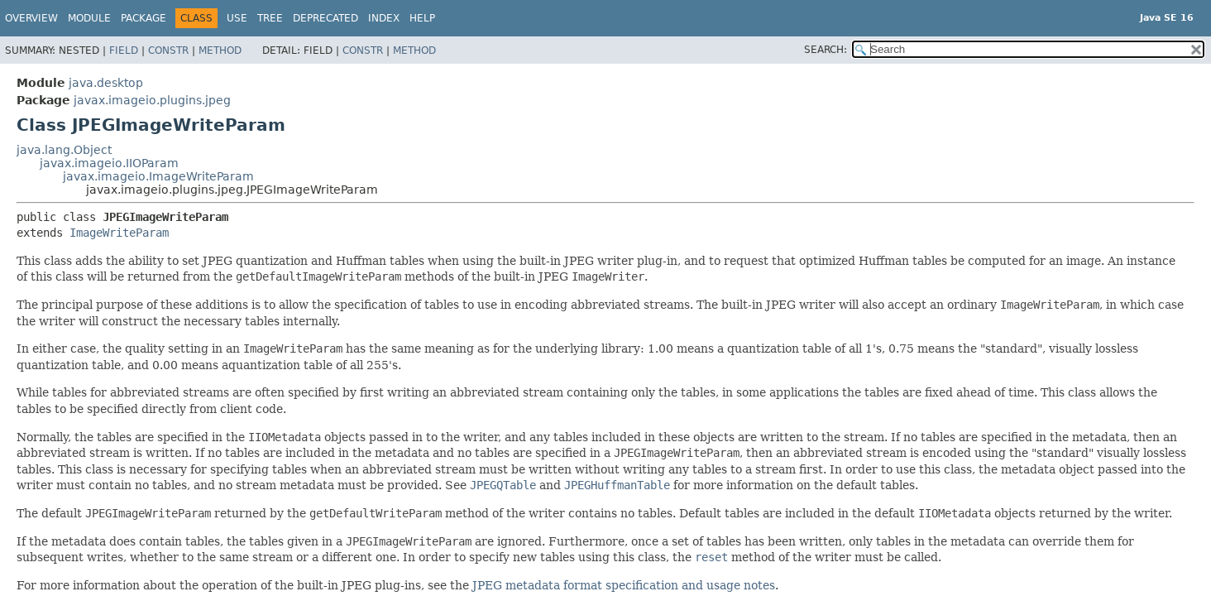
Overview (31, 18)
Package (143, 18)
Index (384, 18)
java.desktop (106, 82)
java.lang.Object (64, 149)
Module (89, 18)
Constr (168, 50)
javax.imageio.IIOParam (109, 163)
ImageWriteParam (119, 232)
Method (220, 50)
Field (123, 50)
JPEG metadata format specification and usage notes (623, 585)
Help (422, 18)
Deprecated (325, 18)
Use (237, 18)
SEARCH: (825, 49)
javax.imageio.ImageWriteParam (158, 176)
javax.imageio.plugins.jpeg (152, 100)
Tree (270, 18)
